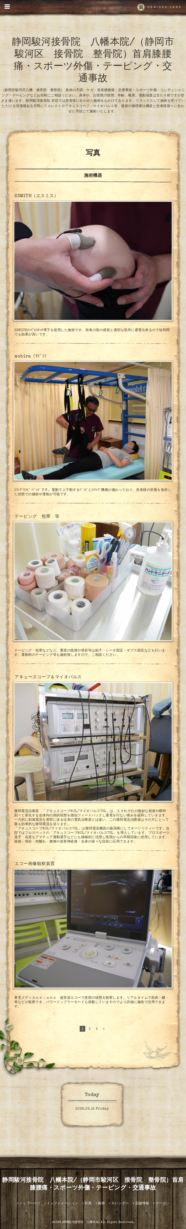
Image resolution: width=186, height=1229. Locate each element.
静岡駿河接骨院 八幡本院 (80, 1222)
